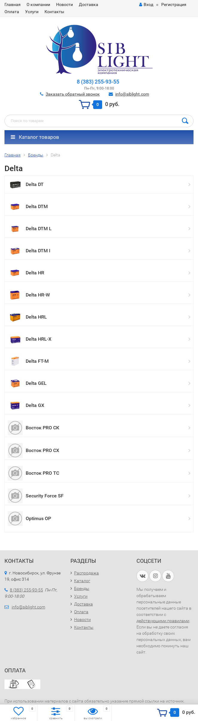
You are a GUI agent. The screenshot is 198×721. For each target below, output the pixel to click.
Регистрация (173, 4)
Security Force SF (45, 496)
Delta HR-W (38, 295)
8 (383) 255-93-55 (98, 82)
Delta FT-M (37, 361)
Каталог (82, 580)
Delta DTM (37, 206)
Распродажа (86, 573)
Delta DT (35, 184)
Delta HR (35, 273)
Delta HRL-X (38, 339)
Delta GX (35, 405)
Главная (12, 4)
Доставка (88, 4)
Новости (64, 4)
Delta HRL (36, 317)
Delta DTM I (38, 250)
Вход (146, 4)
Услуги (32, 11)
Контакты (54, 11)
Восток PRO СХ (42, 450)
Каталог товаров (35, 137)
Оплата (11, 11)
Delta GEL (36, 383)
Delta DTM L (39, 228)
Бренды (81, 588)
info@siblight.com (132, 94)
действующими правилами (162, 620)
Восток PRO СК (42, 428)
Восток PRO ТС (42, 473)
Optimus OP (38, 518)
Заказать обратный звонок (73, 94)
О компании (38, 4)
